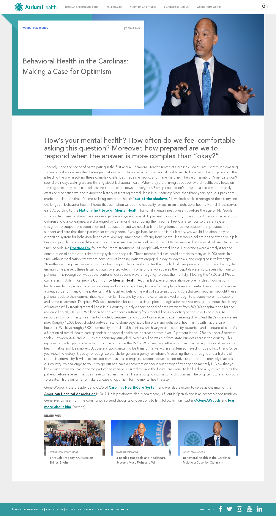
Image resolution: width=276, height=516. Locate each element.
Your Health (114, 7)
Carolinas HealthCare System (133, 387)
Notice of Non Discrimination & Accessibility (97, 509)
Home (35, 7)
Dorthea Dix (80, 248)
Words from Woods (35, 28)
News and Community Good (81, 7)
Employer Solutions (176, 7)
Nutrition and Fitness (143, 7)
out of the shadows (151, 199)
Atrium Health (34, 509)
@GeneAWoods (208, 400)
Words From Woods (209, 7)
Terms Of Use (54, 509)
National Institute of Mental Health (109, 210)
